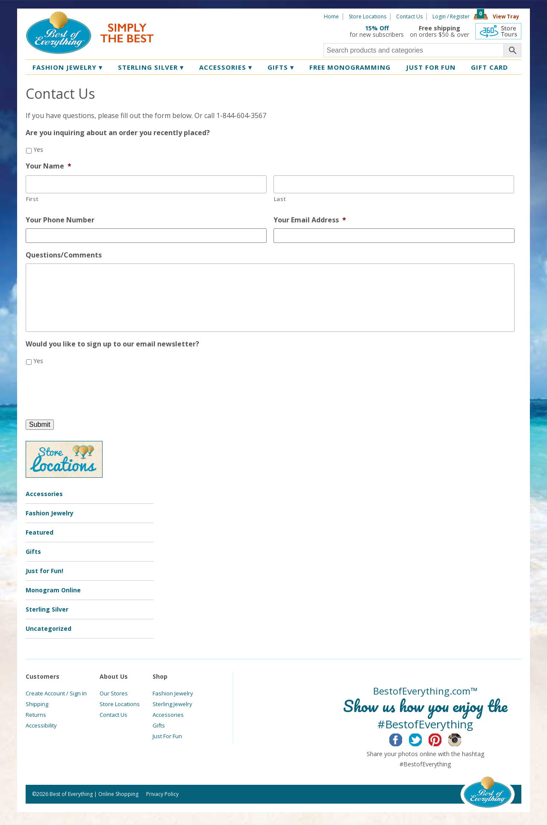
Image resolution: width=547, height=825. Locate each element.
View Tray (506, 16)
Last (280, 199)
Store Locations (367, 16)
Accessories (225, 67)
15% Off (377, 28)
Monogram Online (53, 590)
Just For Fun (167, 736)
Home (331, 16)
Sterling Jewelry (172, 704)
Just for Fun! (44, 571)
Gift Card (489, 67)
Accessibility (41, 725)
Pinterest (441, 738)
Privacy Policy (162, 794)
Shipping (37, 704)
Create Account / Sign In (56, 693)
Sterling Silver (151, 67)
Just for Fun (431, 67)
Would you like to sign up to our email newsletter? (112, 344)
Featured (39, 532)
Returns (36, 715)
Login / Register (451, 16)
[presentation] (91, 388)
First (32, 199)
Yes (38, 149)
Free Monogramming (350, 67)
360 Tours (498, 31)
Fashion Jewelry (67, 67)
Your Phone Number (60, 220)
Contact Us (409, 16)
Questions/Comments (64, 255)
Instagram (461, 738)
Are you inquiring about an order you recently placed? (118, 132)
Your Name (48, 166)
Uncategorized (48, 628)
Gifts (281, 67)
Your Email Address (310, 220)
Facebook (402, 738)
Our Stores (114, 693)
